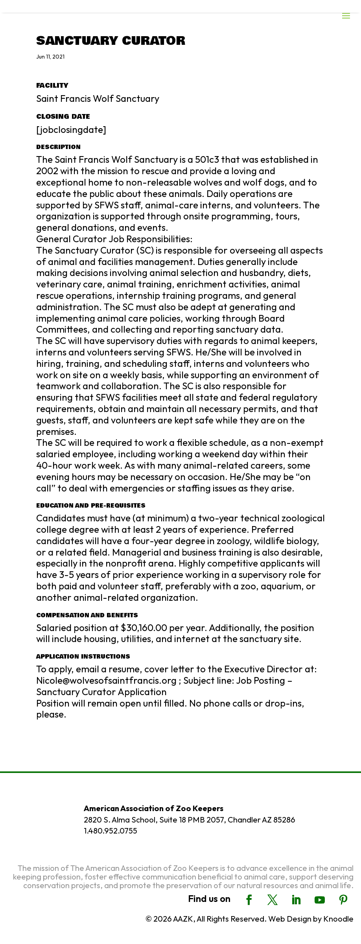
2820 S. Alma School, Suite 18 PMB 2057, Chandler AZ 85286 (189, 819)
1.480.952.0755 (110, 830)
